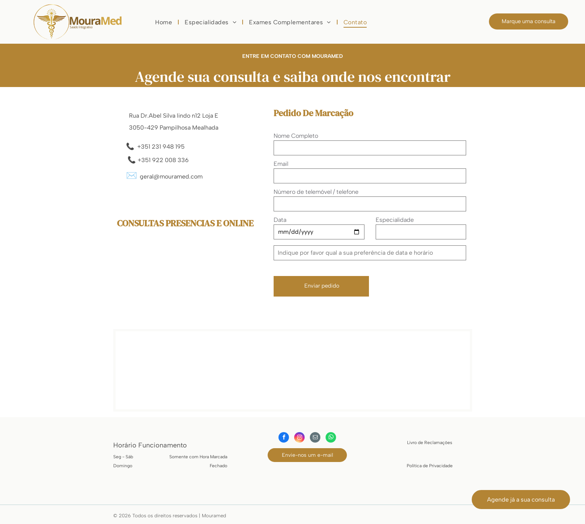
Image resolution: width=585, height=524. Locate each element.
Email (281, 163)
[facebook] (283, 438)
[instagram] (299, 438)
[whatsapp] (331, 438)
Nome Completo (296, 135)
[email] (315, 438)
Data (280, 219)
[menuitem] (164, 22)
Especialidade (395, 219)
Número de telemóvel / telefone (316, 191)
